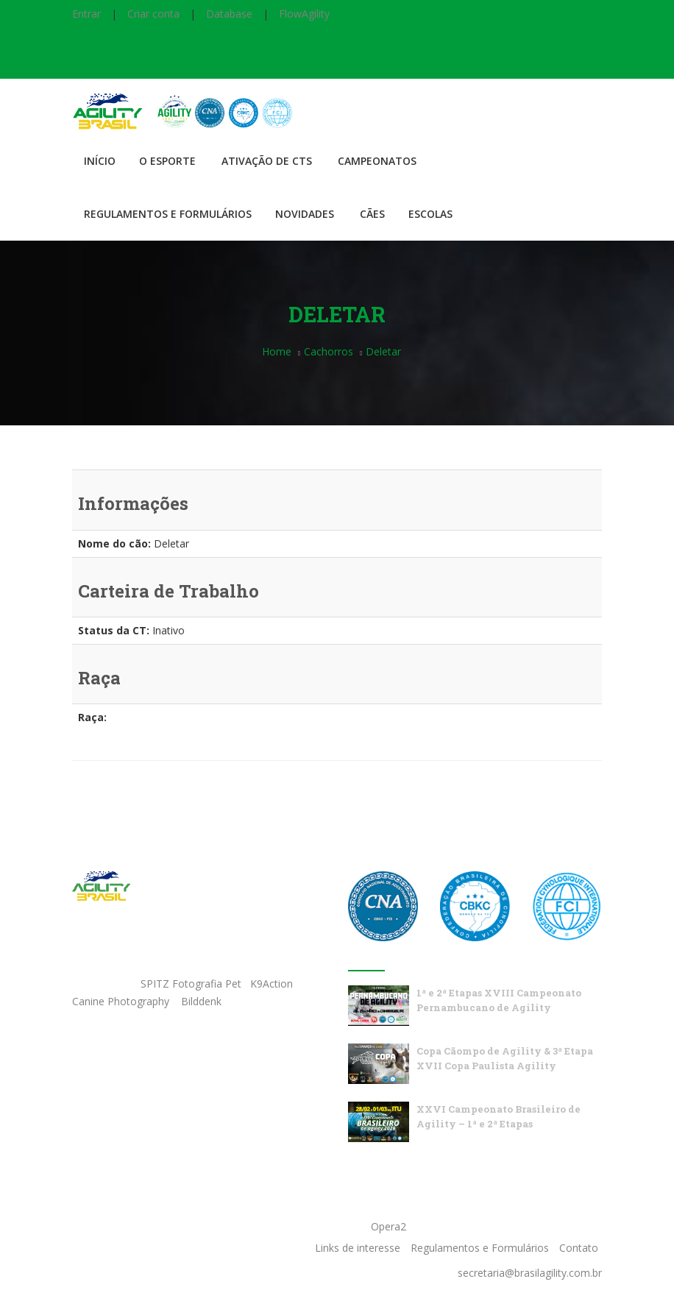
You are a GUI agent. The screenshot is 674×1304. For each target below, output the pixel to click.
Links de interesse (357, 1248)
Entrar (86, 14)
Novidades (304, 214)
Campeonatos (377, 161)
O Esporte (167, 161)
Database (229, 14)
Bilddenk (201, 1001)
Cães (372, 214)
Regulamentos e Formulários (168, 214)
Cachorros (328, 351)
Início (100, 161)
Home (276, 351)
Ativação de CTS (266, 161)
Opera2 (388, 1226)
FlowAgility (304, 14)
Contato (578, 1248)
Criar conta (153, 14)
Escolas (430, 214)
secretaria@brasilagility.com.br (530, 1273)
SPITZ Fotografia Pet (192, 984)
